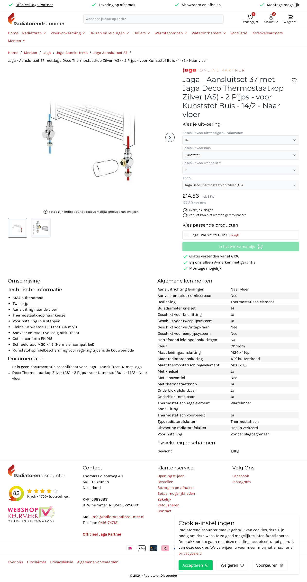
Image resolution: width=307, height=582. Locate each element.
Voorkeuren (269, 565)
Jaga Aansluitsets (72, 52)
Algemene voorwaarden (97, 562)
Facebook (240, 476)
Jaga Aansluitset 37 (110, 52)
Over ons (15, 562)
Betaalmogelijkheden (176, 493)
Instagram (241, 481)
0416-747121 (108, 522)
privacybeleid (190, 553)
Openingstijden (171, 476)
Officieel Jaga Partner (34, 4)
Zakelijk (164, 499)
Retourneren (168, 505)
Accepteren (195, 565)
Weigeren (232, 565)
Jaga (47, 52)
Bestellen (165, 481)
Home (13, 33)
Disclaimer (36, 562)
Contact (164, 511)
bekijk (234, 235)
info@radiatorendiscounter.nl (117, 516)
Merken (30, 52)
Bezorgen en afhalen (175, 487)
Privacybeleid (61, 562)
